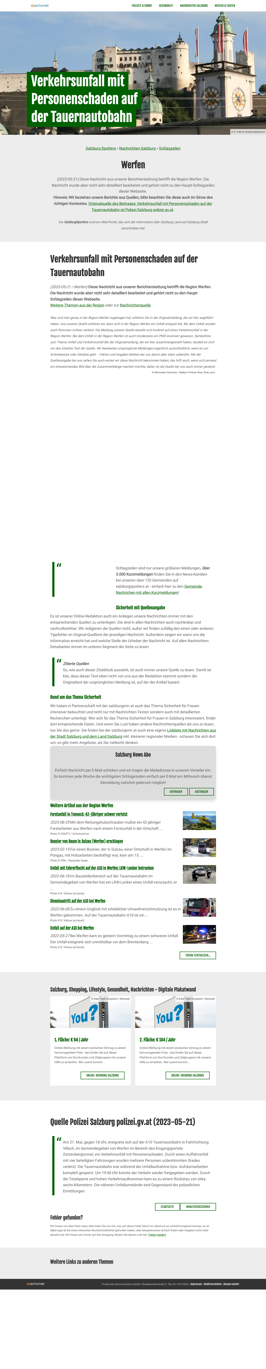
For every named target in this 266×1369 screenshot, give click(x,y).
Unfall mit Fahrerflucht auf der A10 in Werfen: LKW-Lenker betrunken (102, 868)
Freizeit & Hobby (142, 5)
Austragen (201, 791)
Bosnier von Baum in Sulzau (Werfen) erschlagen (86, 841)
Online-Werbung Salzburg (102, 1075)
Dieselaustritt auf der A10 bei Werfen (77, 901)
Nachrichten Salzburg (194, 5)
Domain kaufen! (231, 1284)
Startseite (167, 1207)
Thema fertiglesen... (197, 955)
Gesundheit (166, 5)
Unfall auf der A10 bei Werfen (72, 928)
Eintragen (176, 791)
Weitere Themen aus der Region (77, 305)
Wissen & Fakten (225, 5)
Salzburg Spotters (101, 148)
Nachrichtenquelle (135, 305)
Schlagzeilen (170, 148)
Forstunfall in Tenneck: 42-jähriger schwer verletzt (88, 814)
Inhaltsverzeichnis (198, 1207)
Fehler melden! (157, 1234)
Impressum (196, 1284)
